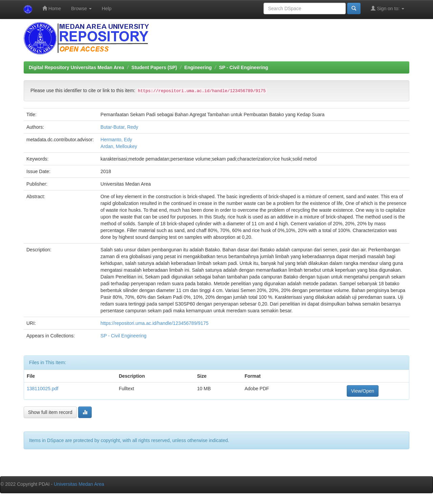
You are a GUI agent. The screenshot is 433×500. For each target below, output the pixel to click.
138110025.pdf (42, 388)
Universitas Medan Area (79, 484)
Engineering (198, 67)
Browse (81, 8)
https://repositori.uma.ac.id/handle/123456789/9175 (154, 323)
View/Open (362, 391)
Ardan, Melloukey (118, 146)
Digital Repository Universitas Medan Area (76, 67)
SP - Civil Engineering (243, 67)
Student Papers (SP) (154, 67)
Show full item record (50, 412)
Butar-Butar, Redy (119, 127)
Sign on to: (387, 8)
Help (107, 8)
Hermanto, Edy (116, 139)
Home (51, 8)
